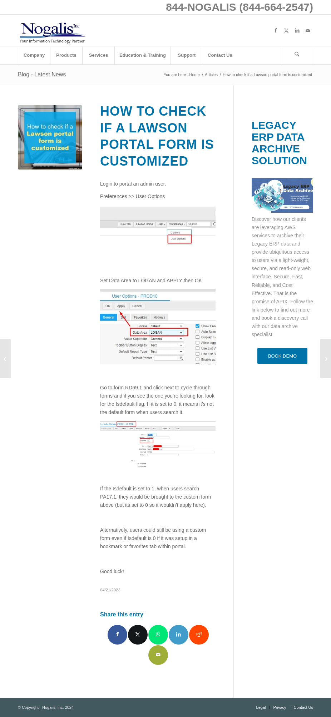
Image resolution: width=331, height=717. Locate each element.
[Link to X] (286, 30)
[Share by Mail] (158, 655)
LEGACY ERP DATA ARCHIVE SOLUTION (279, 142)
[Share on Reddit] (199, 635)
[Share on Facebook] (117, 635)
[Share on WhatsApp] (158, 635)
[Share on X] (138, 635)
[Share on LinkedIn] (178, 635)
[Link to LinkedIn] (297, 30)
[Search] (297, 55)
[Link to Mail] (307, 30)
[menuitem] (34, 55)
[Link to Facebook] (275, 30)
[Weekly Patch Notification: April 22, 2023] (325, 358)
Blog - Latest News (42, 74)
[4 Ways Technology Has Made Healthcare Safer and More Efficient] (5, 358)
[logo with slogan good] (52, 30)
